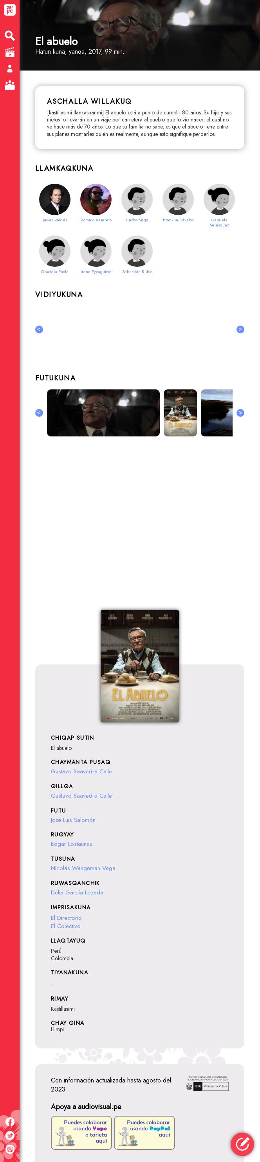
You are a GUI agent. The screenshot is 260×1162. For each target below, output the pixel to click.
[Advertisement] (140, 528)
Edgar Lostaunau (71, 844)
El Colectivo (66, 926)
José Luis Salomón (73, 820)
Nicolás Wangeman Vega (83, 868)
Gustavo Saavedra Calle (81, 771)
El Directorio (66, 918)
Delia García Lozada (77, 892)
